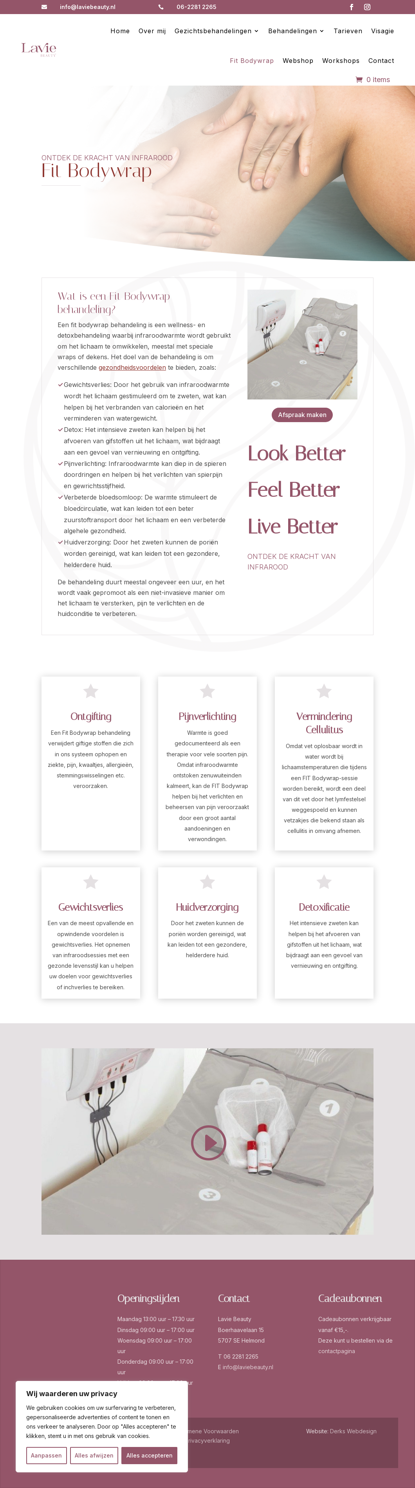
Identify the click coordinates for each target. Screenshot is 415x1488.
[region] (102, 1426)
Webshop (298, 60)
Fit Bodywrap (252, 60)
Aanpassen (46, 1455)
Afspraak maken (302, 415)
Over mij (152, 31)
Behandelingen (292, 31)
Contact (381, 60)
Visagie (382, 31)
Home (120, 31)
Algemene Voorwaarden (207, 1431)
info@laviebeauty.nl (87, 7)
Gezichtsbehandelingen (213, 31)
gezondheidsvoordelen (132, 367)
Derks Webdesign (353, 1431)
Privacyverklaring (207, 1440)
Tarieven (348, 31)
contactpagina (336, 1351)
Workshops (341, 60)
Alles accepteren (149, 1455)
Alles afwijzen (94, 1455)
